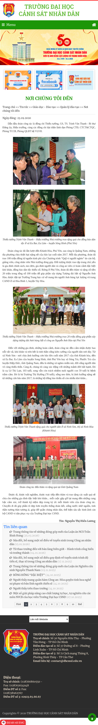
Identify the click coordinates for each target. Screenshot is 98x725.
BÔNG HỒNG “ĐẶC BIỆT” (27, 575)
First (18, 604)
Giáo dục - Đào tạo (44, 107)
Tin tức (23, 107)
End (80, 604)
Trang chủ (9, 107)
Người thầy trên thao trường (29, 588)
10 (73, 604)
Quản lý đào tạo (69, 107)
